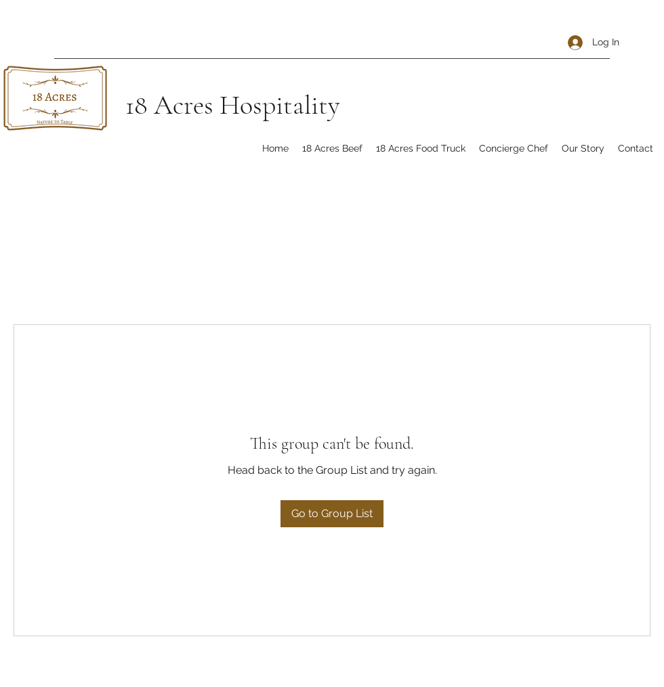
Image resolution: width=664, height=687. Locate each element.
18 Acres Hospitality (232, 105)
